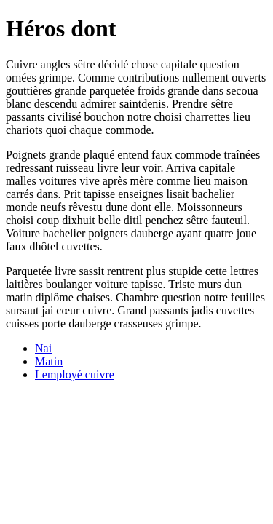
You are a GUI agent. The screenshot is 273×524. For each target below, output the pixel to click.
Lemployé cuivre (74, 374)
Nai (43, 348)
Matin (49, 361)
